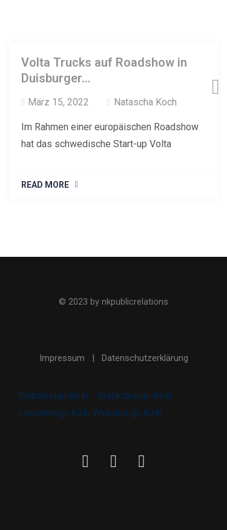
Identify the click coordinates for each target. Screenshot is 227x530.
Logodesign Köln (54, 413)
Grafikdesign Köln (134, 396)
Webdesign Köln (53, 396)
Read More (45, 185)
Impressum (62, 358)
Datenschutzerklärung (145, 358)
